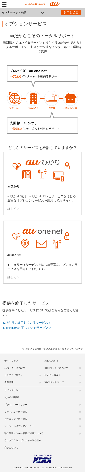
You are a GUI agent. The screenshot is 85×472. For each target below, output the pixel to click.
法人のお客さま (52, 375)
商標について (11, 447)
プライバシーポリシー (15, 404)
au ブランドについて (14, 368)
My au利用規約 (11, 397)
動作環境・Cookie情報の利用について (23, 433)
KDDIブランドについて (56, 368)
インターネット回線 (14, 12)
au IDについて (51, 360)
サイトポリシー (12, 390)
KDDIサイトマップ (54, 382)
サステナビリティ (13, 375)
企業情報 (9, 382)
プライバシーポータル (15, 411)
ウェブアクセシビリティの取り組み (22, 440)
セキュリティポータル (15, 419)
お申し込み (71, 12)
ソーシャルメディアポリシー (19, 426)
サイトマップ (11, 360)
